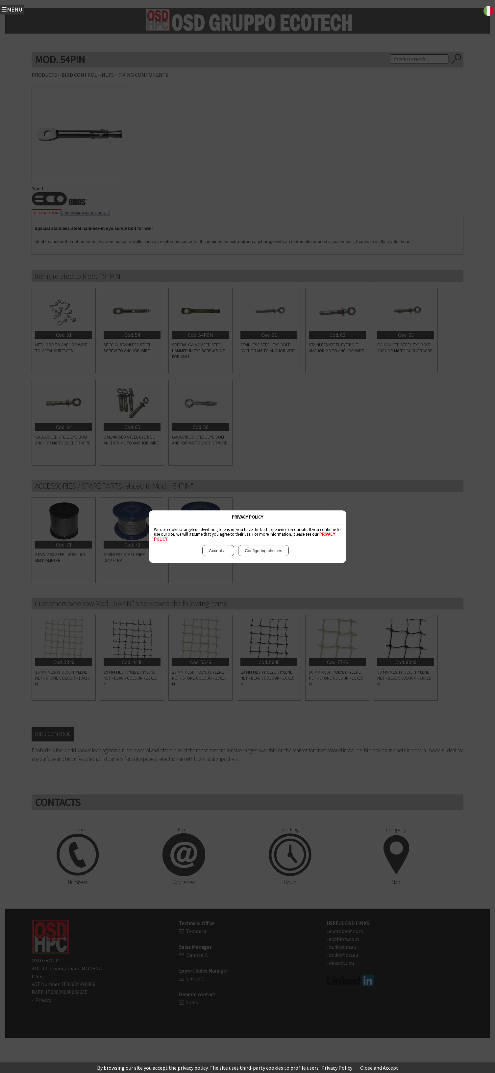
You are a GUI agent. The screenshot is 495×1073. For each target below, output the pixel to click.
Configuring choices (263, 550)
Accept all (218, 550)
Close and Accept (379, 1067)
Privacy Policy (336, 1067)
